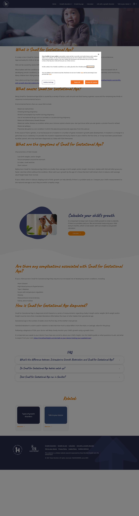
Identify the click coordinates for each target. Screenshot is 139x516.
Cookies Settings (48, 82)
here (82, 72)
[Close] (98, 54)
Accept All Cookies (91, 82)
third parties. (90, 66)
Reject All (77, 82)
